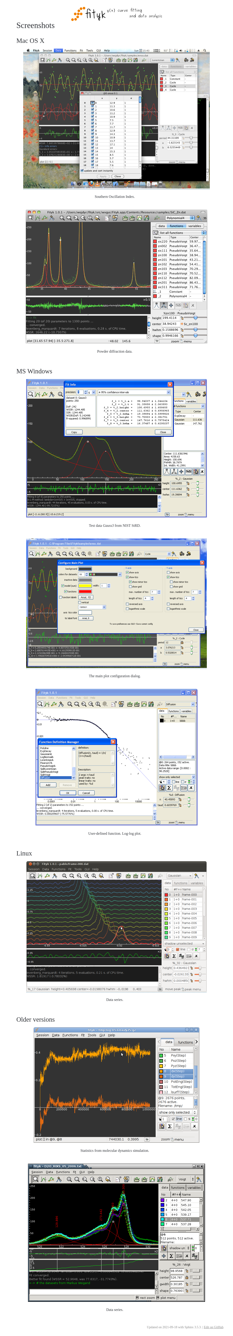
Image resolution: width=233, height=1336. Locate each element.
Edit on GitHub (213, 1327)
